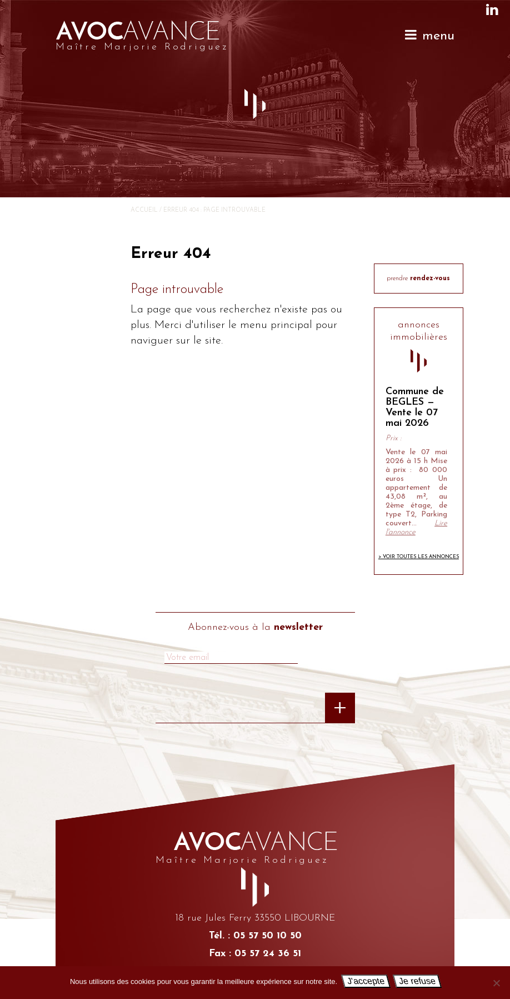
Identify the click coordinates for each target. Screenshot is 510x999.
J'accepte (366, 981)
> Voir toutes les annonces (418, 556)
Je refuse (417, 981)
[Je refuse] (496, 982)
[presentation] (201, 713)
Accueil (144, 210)
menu (429, 35)
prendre (418, 278)
